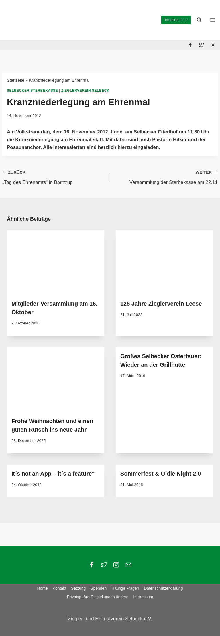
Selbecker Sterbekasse (32, 91)
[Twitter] (202, 45)
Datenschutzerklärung (163, 588)
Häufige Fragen (125, 588)
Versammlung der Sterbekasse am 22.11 (166, 176)
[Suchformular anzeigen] (199, 20)
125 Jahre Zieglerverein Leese (161, 303)
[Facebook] (190, 45)
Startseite (15, 80)
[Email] (128, 565)
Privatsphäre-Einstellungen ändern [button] (98, 597)
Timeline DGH (176, 20)
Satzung (78, 588)
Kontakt (59, 588)
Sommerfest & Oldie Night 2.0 (160, 473)
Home (42, 588)
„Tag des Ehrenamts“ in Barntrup (53, 176)
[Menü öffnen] (212, 19)
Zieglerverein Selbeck (85, 91)
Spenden (99, 588)
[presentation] (55, 262)
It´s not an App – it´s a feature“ (53, 473)
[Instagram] (213, 45)
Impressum (143, 597)
